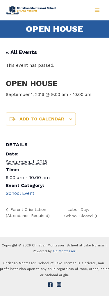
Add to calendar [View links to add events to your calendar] (41, 119)
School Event (20, 193)
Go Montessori (64, 251)
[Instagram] (59, 284)
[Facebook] (50, 284)
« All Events (21, 52)
